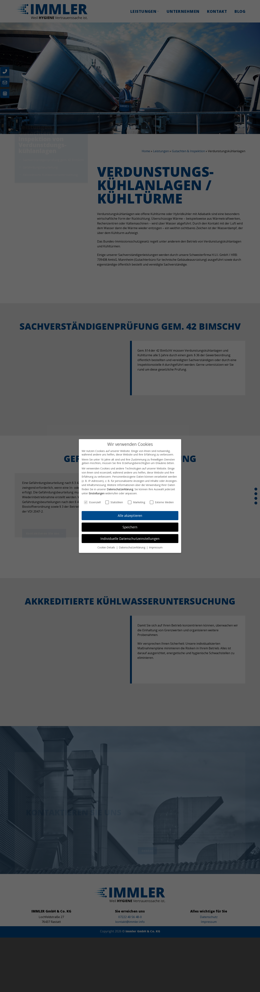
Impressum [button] (156, 547)
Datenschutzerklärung (120, 489)
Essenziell (92, 502)
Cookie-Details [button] (106, 547)
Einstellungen (97, 493)
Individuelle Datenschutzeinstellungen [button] (130, 538)
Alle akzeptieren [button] (130, 515)
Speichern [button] (130, 527)
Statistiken (114, 502)
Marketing (136, 502)
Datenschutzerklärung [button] (132, 547)
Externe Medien (162, 502)
